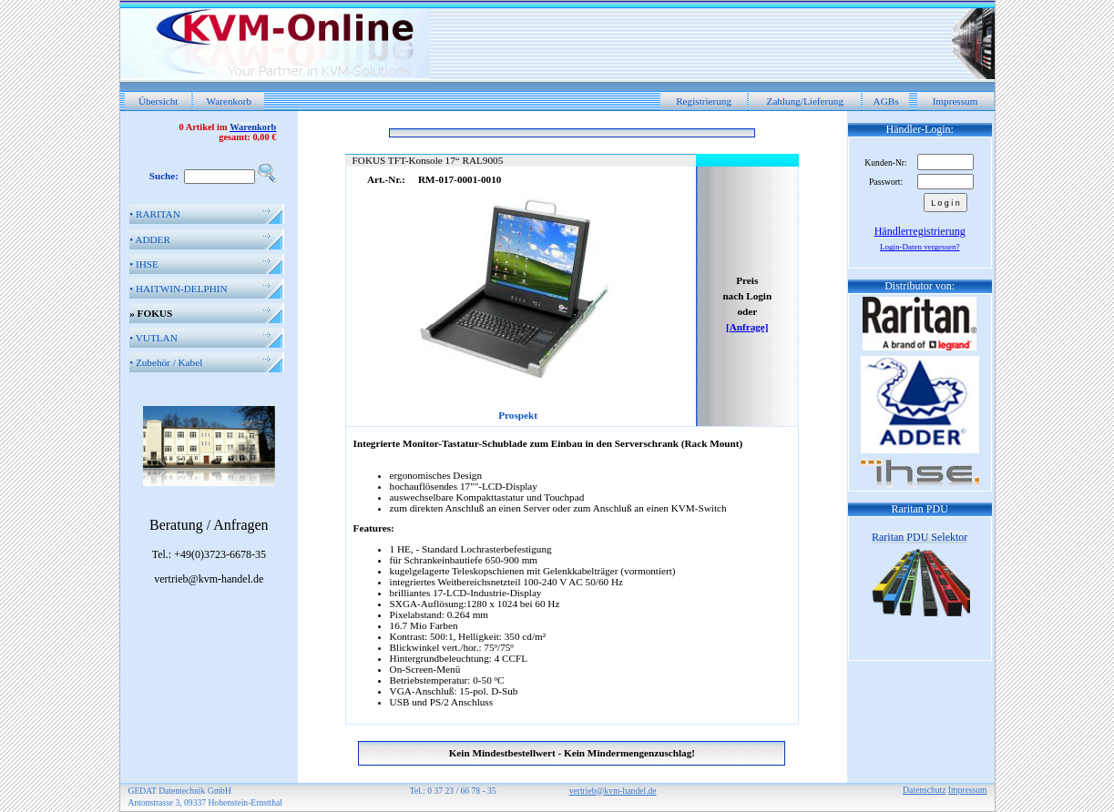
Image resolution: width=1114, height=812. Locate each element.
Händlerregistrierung (920, 231)
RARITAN (154, 213)
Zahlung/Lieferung (805, 101)
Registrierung (703, 101)
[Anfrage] (747, 326)
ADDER (149, 239)
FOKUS (150, 313)
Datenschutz (924, 790)
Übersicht (158, 101)
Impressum (955, 101)
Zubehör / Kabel (165, 362)
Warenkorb (229, 101)
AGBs (886, 101)
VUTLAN (153, 337)
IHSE (143, 264)
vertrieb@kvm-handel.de (613, 791)
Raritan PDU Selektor (919, 537)
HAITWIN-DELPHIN (178, 288)
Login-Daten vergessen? (920, 246)
